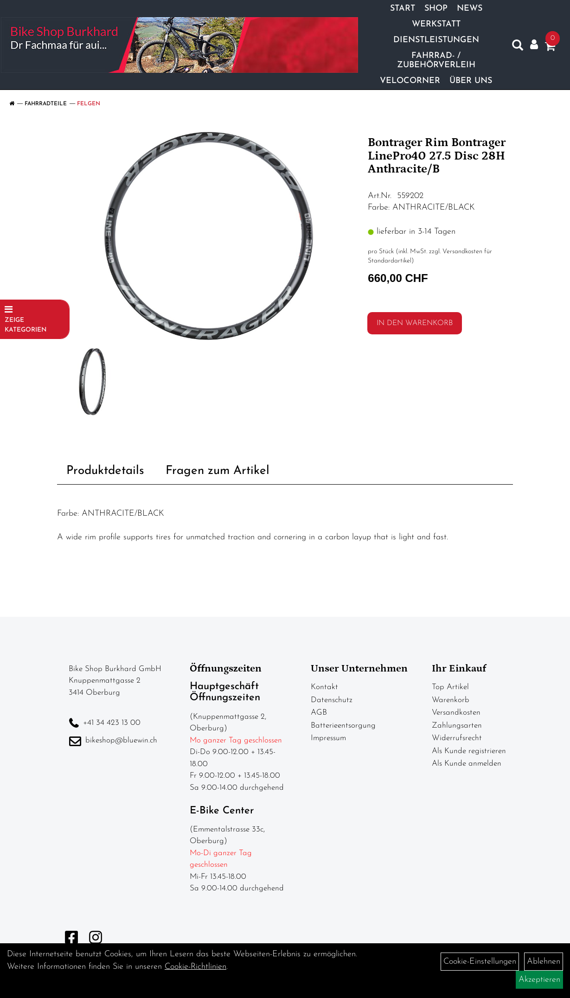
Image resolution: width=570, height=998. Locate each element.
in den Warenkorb (415, 323)
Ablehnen (543, 961)
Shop (435, 7)
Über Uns (469, 80)
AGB (319, 713)
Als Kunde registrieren (469, 751)
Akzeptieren (539, 979)
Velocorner (409, 80)
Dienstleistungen (435, 39)
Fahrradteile (46, 104)
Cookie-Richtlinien (195, 966)
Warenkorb (450, 700)
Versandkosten (456, 713)
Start (401, 7)
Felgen (88, 104)
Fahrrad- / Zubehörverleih (435, 60)
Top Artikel (450, 687)
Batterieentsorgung (343, 725)
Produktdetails (105, 471)
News (468, 7)
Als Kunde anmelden (466, 764)
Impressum (328, 738)
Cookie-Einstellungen (479, 961)
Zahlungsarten (457, 725)
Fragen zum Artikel (217, 471)
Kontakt (324, 687)
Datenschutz (331, 700)
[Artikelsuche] (516, 46)
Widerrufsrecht (457, 738)
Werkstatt (435, 23)
